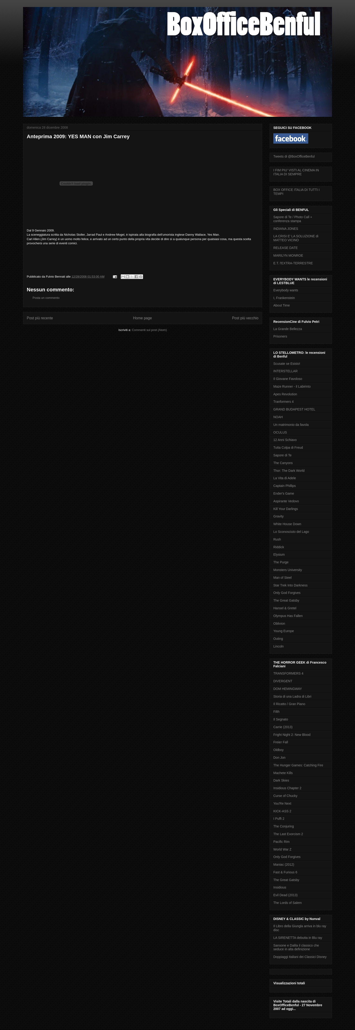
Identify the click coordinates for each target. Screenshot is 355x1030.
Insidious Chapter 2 (287, 788)
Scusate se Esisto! (286, 363)
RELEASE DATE (285, 248)
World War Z (282, 849)
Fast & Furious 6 (285, 872)
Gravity (278, 516)
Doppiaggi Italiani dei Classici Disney (300, 957)
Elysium (279, 554)
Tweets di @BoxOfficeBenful (294, 156)
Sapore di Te (282, 455)
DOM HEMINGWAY (287, 689)
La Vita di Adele (284, 478)
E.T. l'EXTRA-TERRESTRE (293, 263)
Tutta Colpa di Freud (288, 447)
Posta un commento (46, 298)
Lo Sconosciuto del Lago (291, 532)
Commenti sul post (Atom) (149, 330)
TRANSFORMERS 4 (288, 673)
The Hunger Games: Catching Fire (298, 765)
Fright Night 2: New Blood (292, 735)
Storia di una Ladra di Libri (292, 696)
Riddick (278, 547)
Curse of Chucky (285, 796)
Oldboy (278, 750)
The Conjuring (283, 826)
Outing (278, 639)
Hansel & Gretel (284, 608)
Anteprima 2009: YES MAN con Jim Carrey (78, 136)
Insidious (279, 887)
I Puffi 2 (278, 818)
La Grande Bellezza (287, 329)
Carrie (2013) (282, 727)
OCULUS (280, 432)
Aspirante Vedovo (286, 501)
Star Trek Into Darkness (290, 585)
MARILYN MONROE (288, 255)
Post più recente (40, 318)
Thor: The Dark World (289, 470)
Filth (276, 711)
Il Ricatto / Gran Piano (289, 704)
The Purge (280, 562)
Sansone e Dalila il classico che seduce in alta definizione (296, 947)
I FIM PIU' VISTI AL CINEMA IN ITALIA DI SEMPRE (296, 172)
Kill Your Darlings (285, 509)
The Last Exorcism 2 (288, 834)
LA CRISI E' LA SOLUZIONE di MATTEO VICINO (295, 238)
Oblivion (279, 623)
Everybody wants (285, 290)
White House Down (287, 524)
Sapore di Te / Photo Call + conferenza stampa (292, 219)
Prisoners (280, 336)
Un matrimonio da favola (291, 425)
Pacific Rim (281, 842)
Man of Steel (282, 577)
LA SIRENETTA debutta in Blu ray (297, 938)
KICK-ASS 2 (282, 811)
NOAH (278, 417)
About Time (281, 305)
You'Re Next (282, 803)
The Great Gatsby (286, 600)
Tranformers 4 (283, 401)
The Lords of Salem (287, 903)
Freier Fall (280, 742)
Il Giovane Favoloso (287, 379)
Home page (142, 318)
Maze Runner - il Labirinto (292, 386)
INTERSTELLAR (285, 371)
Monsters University (287, 570)
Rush (277, 539)
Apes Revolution (285, 394)
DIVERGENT (282, 681)
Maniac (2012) (283, 864)
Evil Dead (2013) (285, 895)
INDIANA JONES (285, 229)
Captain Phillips (284, 486)
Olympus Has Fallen (288, 616)
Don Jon (279, 757)
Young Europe (283, 631)
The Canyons (283, 463)
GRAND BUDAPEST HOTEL (294, 409)
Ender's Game (283, 493)
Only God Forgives (287, 593)
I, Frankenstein (284, 298)
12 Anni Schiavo (285, 440)
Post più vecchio (245, 318)
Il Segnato (280, 719)
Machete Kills (283, 773)
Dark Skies (281, 780)
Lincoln (278, 646)
